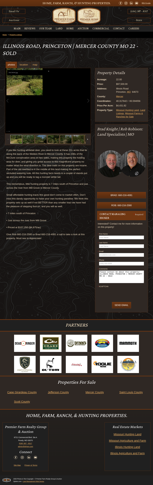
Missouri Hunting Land (127, 110)
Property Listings (16, 35)
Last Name (103, 242)
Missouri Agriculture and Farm (127, 440)
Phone (101, 260)
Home (5, 35)
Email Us (14, 11)
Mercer (119, 96)
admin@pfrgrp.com (25, 446)
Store (139, 20)
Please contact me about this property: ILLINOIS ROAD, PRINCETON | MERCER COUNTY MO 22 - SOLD (121, 276)
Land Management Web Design (33, 481)
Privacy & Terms (30, 465)
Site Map (17, 465)
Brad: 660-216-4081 (121, 195)
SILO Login (146, 3)
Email (100, 251)
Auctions (14, 20)
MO (129, 92)
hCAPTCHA (103, 286)
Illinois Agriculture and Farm (127, 453)
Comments (103, 269)
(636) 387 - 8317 (139, 11)
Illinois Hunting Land (127, 447)
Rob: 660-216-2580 (121, 205)
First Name (103, 234)
